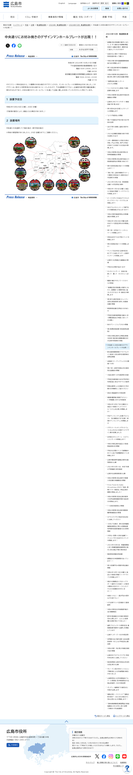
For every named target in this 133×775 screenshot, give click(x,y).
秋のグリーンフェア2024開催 (117, 324)
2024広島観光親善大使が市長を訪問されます (118, 135)
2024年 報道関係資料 (57, 25)
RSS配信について (120, 766)
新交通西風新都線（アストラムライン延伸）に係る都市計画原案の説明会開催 (118, 354)
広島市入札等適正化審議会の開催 (118, 261)
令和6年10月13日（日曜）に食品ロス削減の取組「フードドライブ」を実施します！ (117, 575)
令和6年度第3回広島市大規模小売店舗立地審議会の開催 (117, 479)
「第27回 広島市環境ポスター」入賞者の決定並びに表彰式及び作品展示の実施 (118, 175)
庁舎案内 (14, 745)
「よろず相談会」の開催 (115, 115)
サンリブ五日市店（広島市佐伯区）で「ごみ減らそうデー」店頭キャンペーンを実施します (118, 253)
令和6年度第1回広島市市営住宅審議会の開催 (118, 96)
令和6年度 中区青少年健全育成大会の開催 (118, 649)
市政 (26, 25)
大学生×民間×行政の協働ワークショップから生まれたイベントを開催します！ (118, 538)
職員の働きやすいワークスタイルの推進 (117, 282)
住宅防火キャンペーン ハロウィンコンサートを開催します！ (118, 438)
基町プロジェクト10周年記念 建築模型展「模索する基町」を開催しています (118, 628)
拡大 (106, 3)
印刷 (71, 49)
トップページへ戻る (123, 716)
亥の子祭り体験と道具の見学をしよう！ (117, 128)
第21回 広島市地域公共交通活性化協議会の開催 (118, 369)
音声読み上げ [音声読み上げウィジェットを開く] (85, 3)
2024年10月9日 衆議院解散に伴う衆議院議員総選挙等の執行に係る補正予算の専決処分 (118, 547)
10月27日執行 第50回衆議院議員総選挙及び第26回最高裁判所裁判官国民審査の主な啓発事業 (118, 527)
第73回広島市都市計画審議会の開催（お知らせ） (117, 69)
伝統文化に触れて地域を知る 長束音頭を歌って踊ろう (117, 55)
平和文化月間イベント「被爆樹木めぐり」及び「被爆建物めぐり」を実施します (118, 453)
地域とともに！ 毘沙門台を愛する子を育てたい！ (118, 597)
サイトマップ (90, 762)
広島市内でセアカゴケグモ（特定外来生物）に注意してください (118, 656)
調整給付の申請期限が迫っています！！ (117, 560)
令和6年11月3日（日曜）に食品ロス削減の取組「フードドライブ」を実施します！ (118, 191)
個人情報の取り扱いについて (107, 762)
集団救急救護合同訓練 (114, 554)
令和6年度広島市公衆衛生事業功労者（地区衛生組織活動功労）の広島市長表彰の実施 (118, 338)
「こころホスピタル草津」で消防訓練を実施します (117, 89)
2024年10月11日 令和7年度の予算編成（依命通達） (118, 468)
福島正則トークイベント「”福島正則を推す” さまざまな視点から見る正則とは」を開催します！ (118, 697)
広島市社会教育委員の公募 (116, 473)
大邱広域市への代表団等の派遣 (118, 375)
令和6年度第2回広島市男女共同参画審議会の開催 (117, 153)
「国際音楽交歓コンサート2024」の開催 (115, 82)
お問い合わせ (122, 8)
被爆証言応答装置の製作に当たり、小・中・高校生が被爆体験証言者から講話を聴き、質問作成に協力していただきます (118, 45)
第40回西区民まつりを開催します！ (118, 245)
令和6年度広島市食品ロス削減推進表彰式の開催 (117, 445)
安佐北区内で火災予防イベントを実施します (118, 238)
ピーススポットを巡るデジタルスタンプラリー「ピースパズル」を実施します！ (118, 200)
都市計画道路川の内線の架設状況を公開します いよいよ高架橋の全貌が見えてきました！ (118, 618)
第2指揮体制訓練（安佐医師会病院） (118, 330)
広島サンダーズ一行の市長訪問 (117, 634)
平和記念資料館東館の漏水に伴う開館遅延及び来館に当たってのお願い (118, 318)
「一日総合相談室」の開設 (115, 506)
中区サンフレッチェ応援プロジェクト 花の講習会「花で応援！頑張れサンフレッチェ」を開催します (118, 419)
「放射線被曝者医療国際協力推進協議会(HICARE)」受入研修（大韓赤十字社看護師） (118, 706)
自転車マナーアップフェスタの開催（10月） (118, 362)
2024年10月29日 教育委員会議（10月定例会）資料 (117, 183)
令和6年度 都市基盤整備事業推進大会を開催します (118, 62)
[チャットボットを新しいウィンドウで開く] (127, 772)
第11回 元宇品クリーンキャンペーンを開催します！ (117, 231)
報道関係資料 (41, 25)
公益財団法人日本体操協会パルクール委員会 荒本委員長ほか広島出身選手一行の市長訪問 (118, 680)
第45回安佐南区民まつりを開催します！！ (118, 167)
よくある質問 (93, 8)
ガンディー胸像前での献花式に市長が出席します (117, 689)
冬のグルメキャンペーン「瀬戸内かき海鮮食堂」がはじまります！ (118, 208)
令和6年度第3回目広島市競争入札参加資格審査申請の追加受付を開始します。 (118, 499)
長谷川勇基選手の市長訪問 (116, 393)
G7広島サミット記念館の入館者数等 (118, 604)
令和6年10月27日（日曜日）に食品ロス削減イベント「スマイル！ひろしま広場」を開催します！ (117, 408)
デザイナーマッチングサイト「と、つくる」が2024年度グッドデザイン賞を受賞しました (118, 430)
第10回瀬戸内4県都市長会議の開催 (118, 567)
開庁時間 (78, 732)
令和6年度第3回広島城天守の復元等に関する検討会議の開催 (118, 76)
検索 (107, 8)
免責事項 (123, 762)
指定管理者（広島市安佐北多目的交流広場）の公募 (118, 663)
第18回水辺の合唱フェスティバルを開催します (118, 110)
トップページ (17, 25)
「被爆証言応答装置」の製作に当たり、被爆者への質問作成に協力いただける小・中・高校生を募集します (118, 291)
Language (72, 3)
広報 (32, 25)
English (62, 3)
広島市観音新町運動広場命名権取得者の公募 (118, 461)
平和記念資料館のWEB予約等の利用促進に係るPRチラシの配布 (118, 380)
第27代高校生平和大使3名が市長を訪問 (118, 121)
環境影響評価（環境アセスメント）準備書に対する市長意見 (117, 399)
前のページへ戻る (103, 716)
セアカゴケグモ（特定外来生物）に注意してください (117, 518)
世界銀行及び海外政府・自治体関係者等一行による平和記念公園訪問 (118, 641)
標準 (102, 3)
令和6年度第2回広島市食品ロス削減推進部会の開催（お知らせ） (118, 160)
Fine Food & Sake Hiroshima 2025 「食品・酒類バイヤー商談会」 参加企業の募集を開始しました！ (117, 488)
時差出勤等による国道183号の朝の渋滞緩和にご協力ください (118, 387)
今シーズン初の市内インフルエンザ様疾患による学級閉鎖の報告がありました (118, 671)
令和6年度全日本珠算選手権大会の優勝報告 (117, 610)
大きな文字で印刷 (86, 49)
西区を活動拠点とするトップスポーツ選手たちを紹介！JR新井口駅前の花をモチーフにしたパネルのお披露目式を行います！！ (118, 586)
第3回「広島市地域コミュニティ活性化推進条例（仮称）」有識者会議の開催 (117, 301)
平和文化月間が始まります (116, 267)
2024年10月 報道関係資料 (80, 25)
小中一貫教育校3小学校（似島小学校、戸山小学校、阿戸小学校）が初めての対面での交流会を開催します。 (118, 144)
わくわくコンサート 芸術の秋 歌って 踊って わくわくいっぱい (118, 274)
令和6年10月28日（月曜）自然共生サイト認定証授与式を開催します (118, 223)
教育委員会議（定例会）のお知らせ (118, 310)
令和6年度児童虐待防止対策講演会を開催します (117, 215)
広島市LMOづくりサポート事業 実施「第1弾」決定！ (118, 103)
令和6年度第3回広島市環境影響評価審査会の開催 (117, 511)
